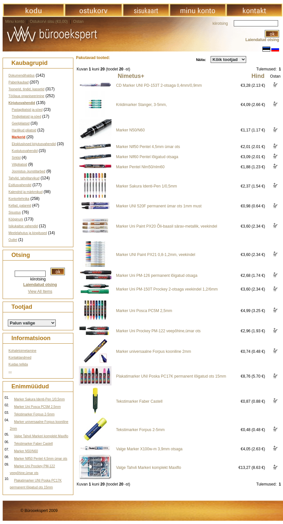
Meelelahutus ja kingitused (27, 233)
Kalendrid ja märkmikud (25, 192)
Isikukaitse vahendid (23, 226)
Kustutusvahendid (25, 151)
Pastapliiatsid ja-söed (27, 110)
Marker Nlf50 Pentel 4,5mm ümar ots (40, 458)
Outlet (12, 240)
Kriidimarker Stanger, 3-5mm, (141, 104)
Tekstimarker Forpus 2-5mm (34, 414)
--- (10, 371)
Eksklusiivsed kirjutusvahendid (34, 144)
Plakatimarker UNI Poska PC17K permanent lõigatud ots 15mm (171, 376)
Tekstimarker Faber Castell (33, 443)
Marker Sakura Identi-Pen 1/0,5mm (39, 399)
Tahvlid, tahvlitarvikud (23, 178)
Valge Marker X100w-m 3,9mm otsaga (149, 449)
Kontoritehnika (18, 199)
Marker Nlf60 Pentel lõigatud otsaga (147, 157)
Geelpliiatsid (20, 123)
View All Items (40, 291)
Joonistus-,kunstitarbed (28, 171)
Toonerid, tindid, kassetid (26, 89)
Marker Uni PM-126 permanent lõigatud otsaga (156, 275)
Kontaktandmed (19, 357)
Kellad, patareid (19, 205)
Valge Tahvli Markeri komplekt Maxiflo (41, 436)
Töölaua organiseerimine (26, 96)
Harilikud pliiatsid (24, 130)
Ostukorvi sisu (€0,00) (49, 21)
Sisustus (14, 212)
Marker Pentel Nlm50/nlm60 (140, 167)
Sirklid (16, 157)
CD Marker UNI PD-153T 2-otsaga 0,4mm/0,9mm (159, 85)
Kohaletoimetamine (22, 350)
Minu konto (14, 21)
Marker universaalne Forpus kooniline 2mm (153, 351)
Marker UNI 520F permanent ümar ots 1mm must (158, 206)
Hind (257, 76)
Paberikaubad (18, 82)
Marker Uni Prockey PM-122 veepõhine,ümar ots (158, 331)
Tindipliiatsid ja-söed (26, 116)
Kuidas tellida (18, 364)
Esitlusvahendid (19, 185)
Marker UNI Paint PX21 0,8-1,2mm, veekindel (155, 254)
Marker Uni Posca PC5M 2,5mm (37, 407)
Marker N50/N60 (26, 451)
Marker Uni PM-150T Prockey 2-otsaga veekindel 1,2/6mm (167, 289)
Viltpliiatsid (19, 164)
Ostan (78, 21)
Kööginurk (15, 219)
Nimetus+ (131, 76)
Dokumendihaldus (21, 75)
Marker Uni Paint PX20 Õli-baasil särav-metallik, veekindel (166, 226)
